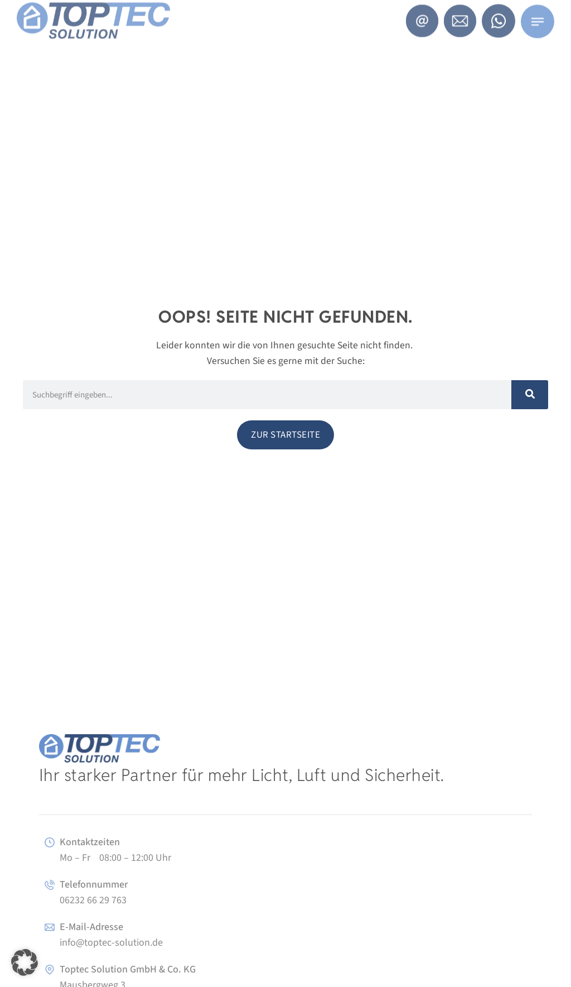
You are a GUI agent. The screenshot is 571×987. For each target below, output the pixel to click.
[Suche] (529, 394)
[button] (24, 962)
